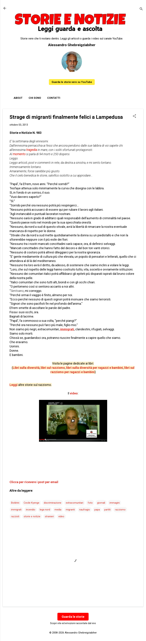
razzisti (15, 516)
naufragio (84, 509)
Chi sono (35, 97)
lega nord (45, 509)
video (61, 516)
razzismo (120, 509)
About (18, 97)
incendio (30, 509)
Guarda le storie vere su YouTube (72, 82)
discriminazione (52, 502)
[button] (134, 116)
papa (97, 509)
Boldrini (15, 502)
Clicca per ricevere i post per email (34, 482)
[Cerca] (141, 9)
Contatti (53, 97)
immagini (115, 502)
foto (90, 502)
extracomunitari (74, 502)
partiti (107, 509)
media (58, 509)
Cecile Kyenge (31, 502)
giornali (101, 502)
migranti (70, 509)
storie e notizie (32, 516)
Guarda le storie (73, 616)
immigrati (16, 509)
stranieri (49, 516)
